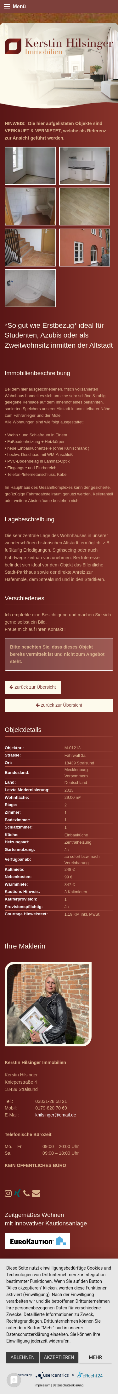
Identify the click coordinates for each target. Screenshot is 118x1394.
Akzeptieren (59, 1357)
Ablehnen (23, 1357)
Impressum (42, 1385)
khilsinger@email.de (55, 1114)
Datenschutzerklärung (68, 1385)
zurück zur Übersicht (32, 687)
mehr (95, 1357)
